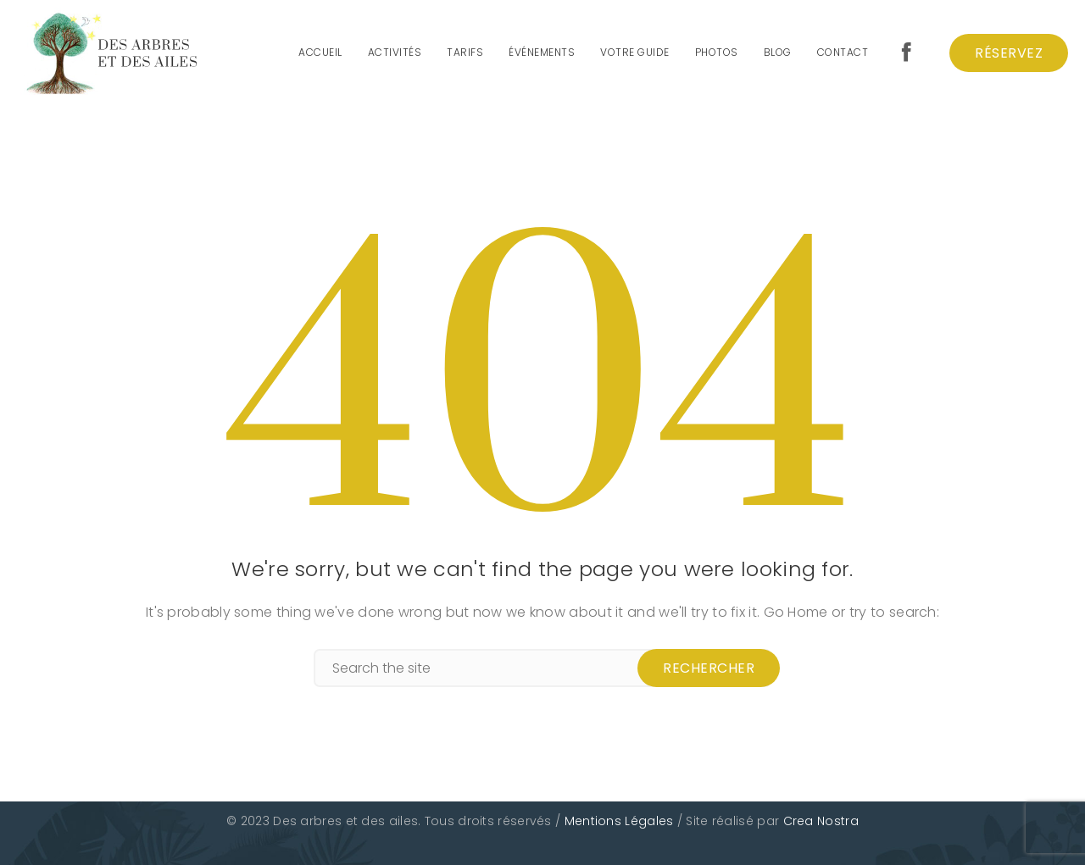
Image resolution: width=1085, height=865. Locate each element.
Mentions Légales (619, 820)
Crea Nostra (821, 820)
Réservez (1009, 53)
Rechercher (708, 668)
